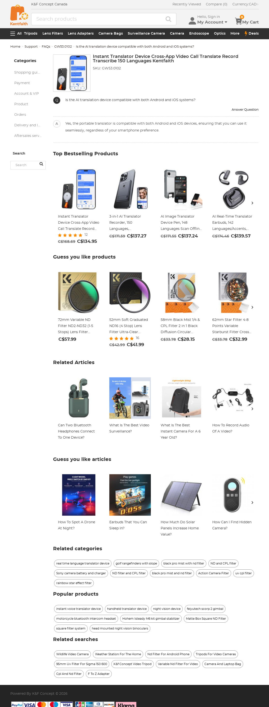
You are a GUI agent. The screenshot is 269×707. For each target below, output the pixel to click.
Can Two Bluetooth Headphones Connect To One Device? (76, 431)
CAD (245, 4)
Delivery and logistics (29, 125)
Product (21, 104)
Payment (22, 83)
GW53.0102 (63, 46)
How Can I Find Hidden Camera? (232, 525)
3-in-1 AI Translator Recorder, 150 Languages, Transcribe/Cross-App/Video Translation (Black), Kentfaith (128, 223)
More (235, 33)
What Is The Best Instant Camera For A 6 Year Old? (181, 431)
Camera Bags (111, 33)
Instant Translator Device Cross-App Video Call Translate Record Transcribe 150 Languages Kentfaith (78, 223)
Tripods (30, 33)
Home (15, 46)
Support (31, 46)
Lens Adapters (81, 33)
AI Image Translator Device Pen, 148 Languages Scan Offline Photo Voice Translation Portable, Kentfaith (181, 223)
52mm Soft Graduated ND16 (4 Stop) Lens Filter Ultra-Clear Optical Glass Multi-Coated (128, 326)
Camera (177, 33)
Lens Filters (52, 33)
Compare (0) (216, 4)
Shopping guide (28, 72)
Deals (252, 33)
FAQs (46, 46)
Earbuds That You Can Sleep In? (128, 525)
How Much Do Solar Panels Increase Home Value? (180, 528)
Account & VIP (26, 93)
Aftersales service (29, 136)
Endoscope (199, 33)
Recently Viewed (186, 4)
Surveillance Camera (146, 33)
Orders (20, 115)
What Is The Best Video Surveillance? (129, 428)
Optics (220, 33)
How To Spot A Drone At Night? (76, 525)
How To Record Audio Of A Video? (230, 428)
